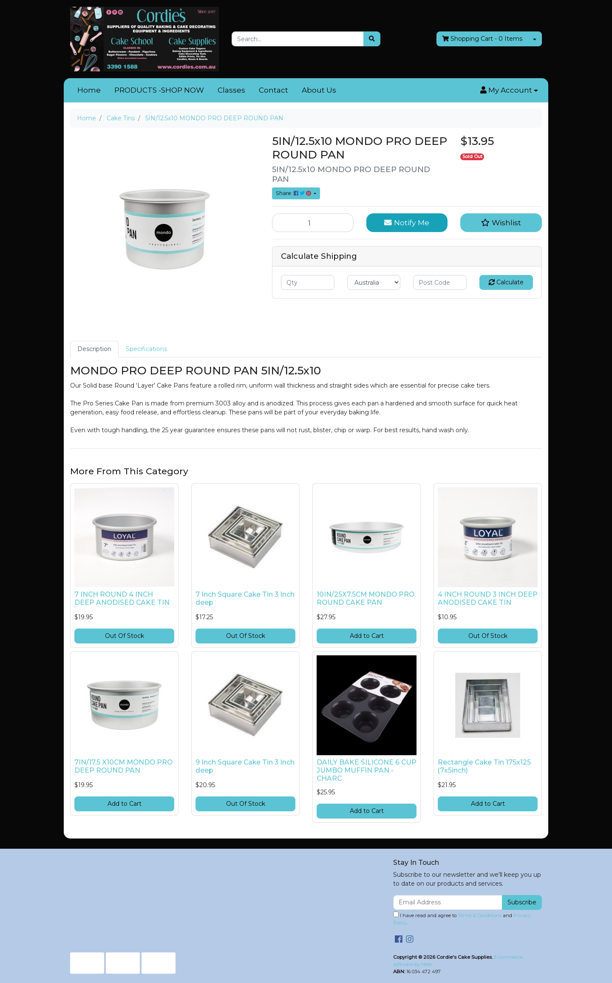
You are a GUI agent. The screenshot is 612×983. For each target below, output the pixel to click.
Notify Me (406, 222)
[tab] (94, 349)
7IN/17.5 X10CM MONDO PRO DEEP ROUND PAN (123, 766)
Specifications (146, 349)
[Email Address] (447, 902)
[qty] (307, 282)
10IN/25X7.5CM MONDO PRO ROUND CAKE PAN (365, 598)
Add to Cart (367, 636)
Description (94, 349)
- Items (482, 38)
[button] (509, 90)
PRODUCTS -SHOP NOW (159, 90)
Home (89, 90)
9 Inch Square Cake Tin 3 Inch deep (245, 766)
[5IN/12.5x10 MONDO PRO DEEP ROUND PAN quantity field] (313, 222)
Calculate (506, 282)
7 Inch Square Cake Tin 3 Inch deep (245, 598)
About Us (319, 90)
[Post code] (440, 282)
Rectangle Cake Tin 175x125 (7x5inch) (484, 766)
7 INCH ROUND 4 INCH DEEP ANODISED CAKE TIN (122, 598)
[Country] (374, 282)
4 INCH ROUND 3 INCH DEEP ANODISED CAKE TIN (488, 598)
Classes (231, 90)
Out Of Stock (124, 636)
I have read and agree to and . (462, 919)
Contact (273, 90)
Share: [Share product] (294, 193)
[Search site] (371, 38)
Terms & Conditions (480, 915)
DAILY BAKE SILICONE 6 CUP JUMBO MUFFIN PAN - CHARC (366, 770)
